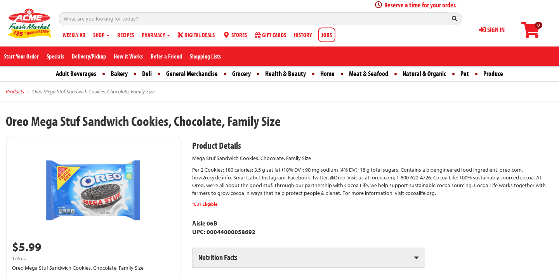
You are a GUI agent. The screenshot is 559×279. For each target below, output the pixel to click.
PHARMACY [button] (156, 35)
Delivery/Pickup (89, 56)
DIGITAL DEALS (196, 35)
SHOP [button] (101, 35)
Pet (464, 73)
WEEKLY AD (73, 35)
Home (327, 73)
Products (15, 91)
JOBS (326, 35)
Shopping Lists (205, 56)
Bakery (119, 73)
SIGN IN (492, 29)
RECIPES (125, 35)
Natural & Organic (424, 73)
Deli (147, 73)
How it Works (128, 56)
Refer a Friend (166, 56)
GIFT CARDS (270, 35)
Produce (493, 73)
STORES (234, 35)
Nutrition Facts (217, 257)
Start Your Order (21, 56)
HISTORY (303, 35)
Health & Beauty (285, 73)
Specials (55, 56)
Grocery (241, 73)
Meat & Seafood (368, 73)
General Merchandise (192, 73)
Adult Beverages (76, 73)
